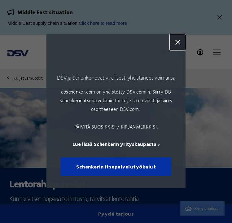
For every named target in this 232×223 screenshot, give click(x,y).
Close (178, 42)
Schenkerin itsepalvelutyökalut (116, 167)
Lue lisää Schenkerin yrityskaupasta (114, 144)
